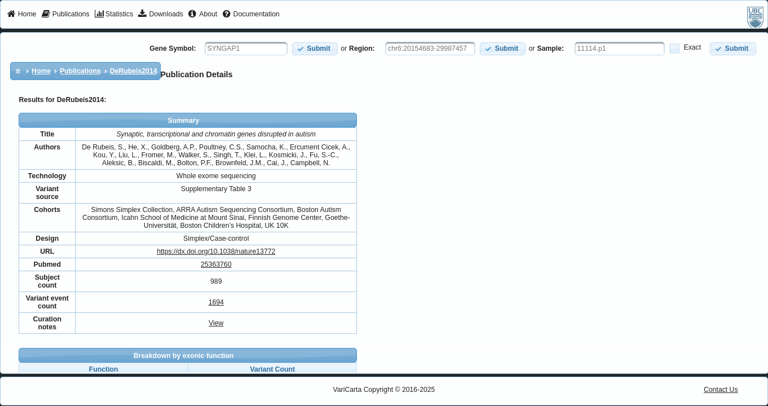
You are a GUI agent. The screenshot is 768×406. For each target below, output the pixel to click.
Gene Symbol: (172, 48)
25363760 (216, 264)
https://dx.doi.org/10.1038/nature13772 (216, 251)
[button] (315, 48)
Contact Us (721, 390)
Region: (362, 48)
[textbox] (246, 48)
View (216, 323)
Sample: (550, 48)
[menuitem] (22, 15)
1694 (216, 302)
